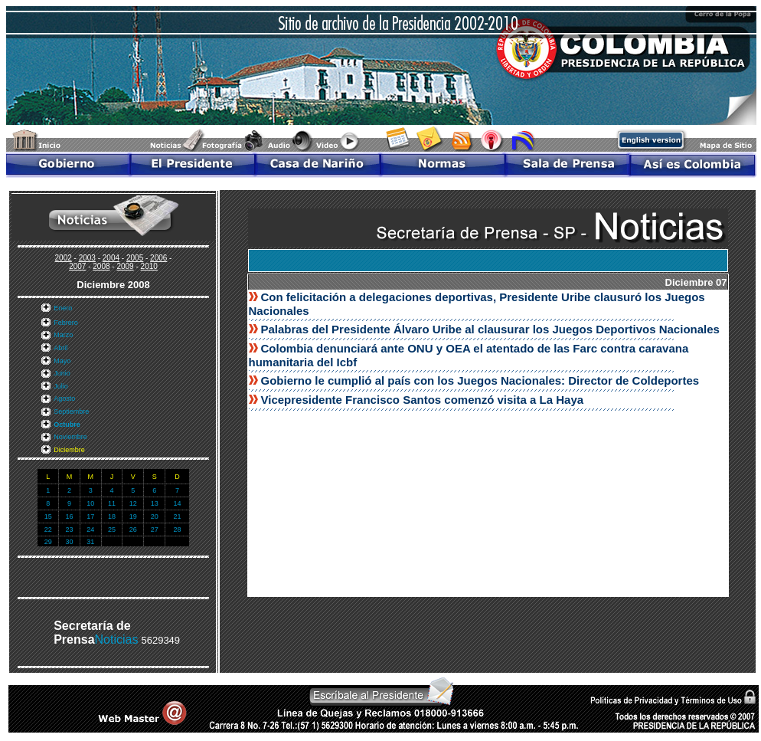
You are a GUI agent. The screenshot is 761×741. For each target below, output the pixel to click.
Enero (63, 308)
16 (69, 516)
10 (90, 503)
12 (133, 503)
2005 (134, 258)
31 (90, 542)
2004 (111, 258)
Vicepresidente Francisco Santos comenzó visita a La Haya (422, 399)
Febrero (66, 322)
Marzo (63, 335)
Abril (60, 348)
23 (69, 529)
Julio (61, 386)
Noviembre (70, 437)
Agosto (64, 398)
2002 (63, 258)
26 (133, 529)
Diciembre (69, 450)
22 (48, 529)
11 (112, 503)
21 (177, 516)
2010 (149, 266)
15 (48, 516)
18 (112, 516)
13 (154, 503)
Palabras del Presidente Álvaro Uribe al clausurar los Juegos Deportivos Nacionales (490, 329)
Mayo (62, 361)
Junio (62, 373)
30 (69, 542)
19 (133, 516)
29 (48, 542)
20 (154, 516)
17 (90, 516)
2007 (77, 266)
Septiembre (71, 411)
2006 (158, 258)
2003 (87, 258)
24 (90, 529)
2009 (124, 266)
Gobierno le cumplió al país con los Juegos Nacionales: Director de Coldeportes (480, 380)
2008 (101, 266)
